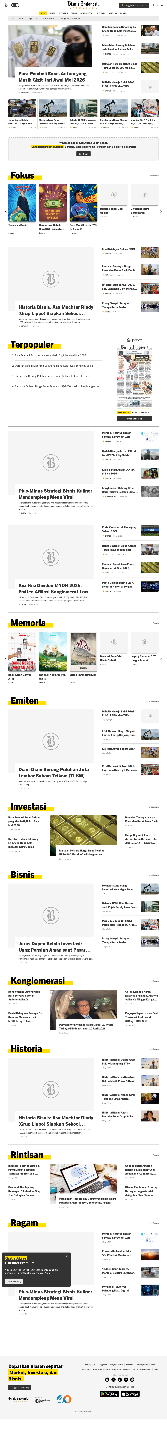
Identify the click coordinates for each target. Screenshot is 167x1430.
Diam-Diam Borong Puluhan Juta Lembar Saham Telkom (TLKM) (52, 388)
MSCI (21, 20)
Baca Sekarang (134, 431)
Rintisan (113, 14)
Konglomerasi (87, 14)
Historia (101, 14)
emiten (52, 14)
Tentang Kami (90, 1378)
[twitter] (113, 1392)
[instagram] (107, 1392)
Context (135, 1382)
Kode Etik (129, 1378)
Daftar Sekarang (14, 1281)
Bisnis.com (86, 1382)
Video (156, 1382)
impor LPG (33, 20)
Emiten (22, 617)
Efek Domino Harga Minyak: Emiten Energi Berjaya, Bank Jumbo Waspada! (114, 135)
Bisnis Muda (116, 1382)
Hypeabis (126, 1382)
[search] (148, 6)
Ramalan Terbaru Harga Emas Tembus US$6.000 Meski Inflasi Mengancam (57, 399)
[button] (6, 224)
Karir (153, 1378)
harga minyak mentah (70, 20)
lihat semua (154, 189)
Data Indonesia (145, 1382)
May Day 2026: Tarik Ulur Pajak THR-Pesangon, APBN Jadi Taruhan (143, 135)
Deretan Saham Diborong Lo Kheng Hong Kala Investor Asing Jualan (54, 378)
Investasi (63, 14)
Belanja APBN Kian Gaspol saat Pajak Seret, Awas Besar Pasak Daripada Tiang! (83, 135)
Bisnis (74, 14)
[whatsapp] (132, 1392)
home (43, 14)
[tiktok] (120, 1392)
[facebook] (126, 1392)
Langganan (103, 1378)
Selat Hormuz (49, 20)
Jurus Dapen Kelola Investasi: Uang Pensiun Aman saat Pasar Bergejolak (20, 135)
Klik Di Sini (83, 166)
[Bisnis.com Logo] (10, 6)
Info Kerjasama (142, 1378)
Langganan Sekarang (19, 1400)
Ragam (123, 14)
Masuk (156, 6)
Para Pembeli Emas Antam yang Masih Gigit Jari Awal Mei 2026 (50, 368)
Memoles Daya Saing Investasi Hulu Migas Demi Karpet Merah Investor (52, 135)
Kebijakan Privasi (116, 1378)
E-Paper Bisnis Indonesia (101, 1382)
